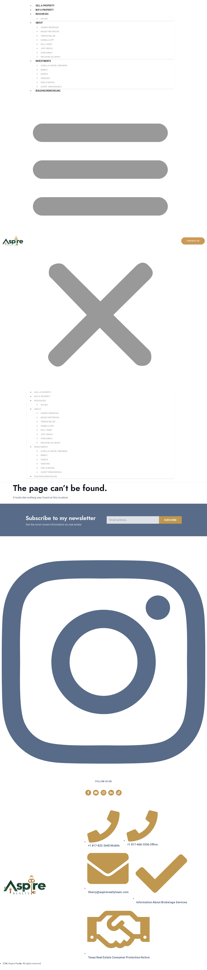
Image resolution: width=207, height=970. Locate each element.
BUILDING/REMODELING (48, 90)
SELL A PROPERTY (45, 5)
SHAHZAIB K (46, 52)
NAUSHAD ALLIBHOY (50, 57)
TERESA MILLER (48, 36)
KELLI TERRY (46, 44)
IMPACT (44, 70)
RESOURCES (42, 14)
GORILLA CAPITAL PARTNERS (54, 65)
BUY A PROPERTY (45, 10)
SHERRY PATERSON (50, 27)
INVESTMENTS (43, 61)
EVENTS (44, 74)
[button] (100, 241)
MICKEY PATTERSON (50, 31)
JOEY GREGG (47, 48)
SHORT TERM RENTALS (51, 86)
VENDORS (45, 78)
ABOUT (39, 22)
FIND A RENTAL (48, 82)
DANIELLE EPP (47, 40)
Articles (44, 18)
